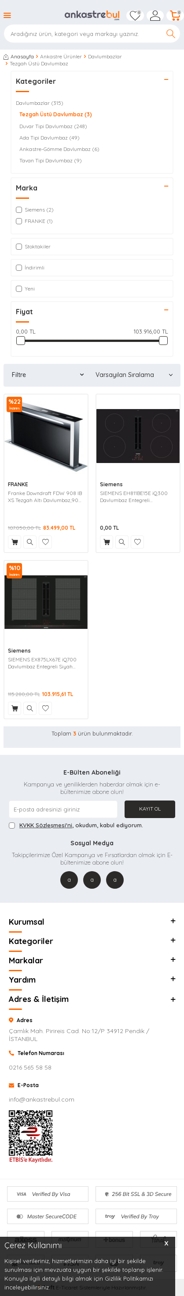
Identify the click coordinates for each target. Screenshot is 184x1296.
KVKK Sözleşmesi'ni (45, 825)
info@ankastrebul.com (41, 1099)
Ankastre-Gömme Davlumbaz (59, 149)
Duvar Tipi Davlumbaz (53, 126)
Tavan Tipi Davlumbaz (50, 160)
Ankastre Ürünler (61, 56)
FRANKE (18, 484)
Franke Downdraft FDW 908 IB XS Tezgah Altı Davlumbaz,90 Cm (45, 496)
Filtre (48, 375)
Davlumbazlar (105, 56)
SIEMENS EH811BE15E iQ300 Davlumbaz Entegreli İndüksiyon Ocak (134, 496)
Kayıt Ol (150, 808)
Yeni (25, 288)
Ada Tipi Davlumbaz (49, 137)
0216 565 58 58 (30, 1067)
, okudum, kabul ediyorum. (76, 825)
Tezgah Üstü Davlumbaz (55, 114)
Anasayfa (19, 56)
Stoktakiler (33, 246)
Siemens (111, 484)
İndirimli (30, 267)
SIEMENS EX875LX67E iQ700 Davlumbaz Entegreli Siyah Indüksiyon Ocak (42, 663)
